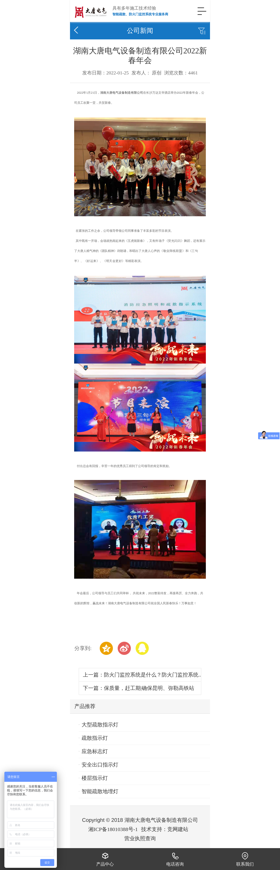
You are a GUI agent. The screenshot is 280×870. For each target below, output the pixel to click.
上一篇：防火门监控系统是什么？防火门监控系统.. (142, 675)
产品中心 (105, 859)
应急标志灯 (95, 751)
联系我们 (245, 859)
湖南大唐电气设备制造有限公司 (121, 92)
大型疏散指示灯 (100, 725)
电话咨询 (175, 859)
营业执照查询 (140, 838)
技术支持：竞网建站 (164, 829)
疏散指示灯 (95, 738)
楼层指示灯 (95, 778)
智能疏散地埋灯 (100, 791)
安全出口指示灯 (100, 765)
